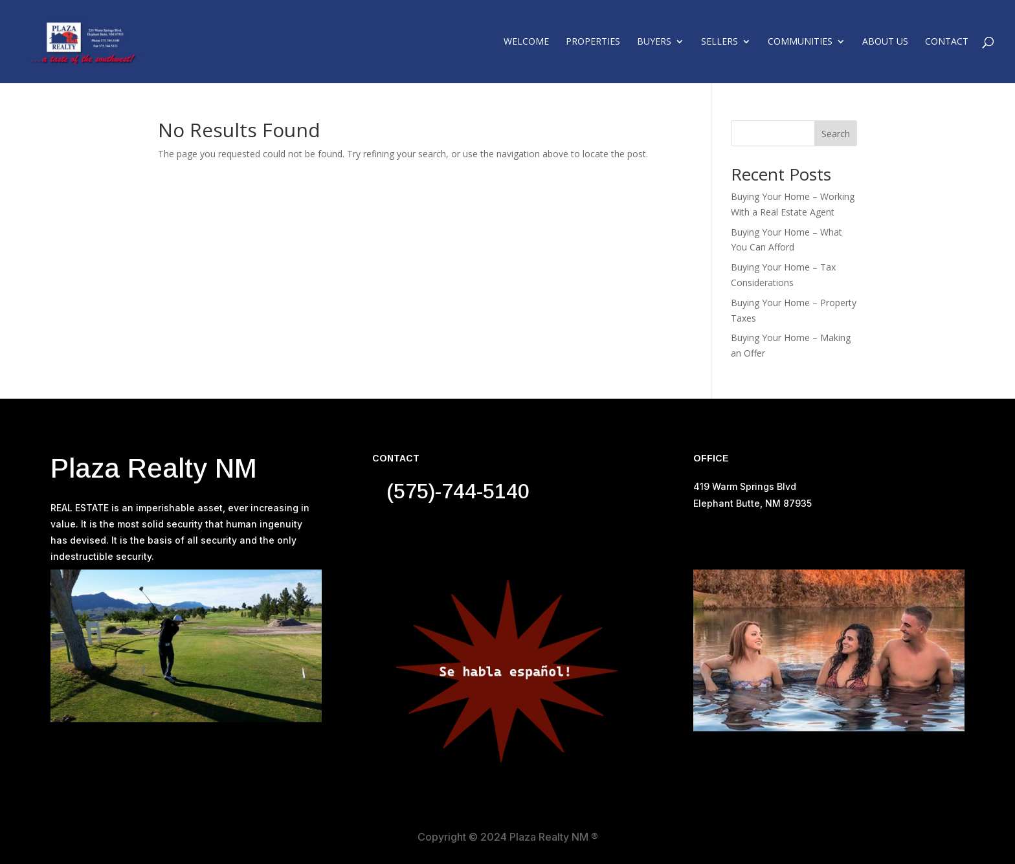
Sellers (719, 42)
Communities (800, 42)
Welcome (526, 42)
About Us (885, 42)
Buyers (654, 42)
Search (835, 133)
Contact (946, 42)
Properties (593, 42)
